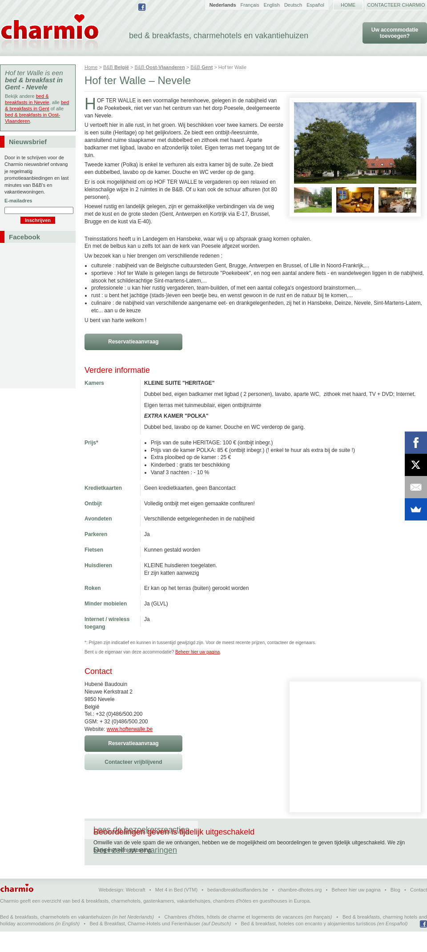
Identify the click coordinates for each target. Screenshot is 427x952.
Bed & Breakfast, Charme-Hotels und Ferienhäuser (144, 944)
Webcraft (135, 910)
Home (348, 5)
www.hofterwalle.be (130, 729)
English (272, 5)
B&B (116, 67)
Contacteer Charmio (396, 5)
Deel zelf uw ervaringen (248, 829)
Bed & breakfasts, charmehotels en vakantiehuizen (55, 937)
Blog (395, 910)
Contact (418, 910)
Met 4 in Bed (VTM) (176, 910)
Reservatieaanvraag (133, 342)
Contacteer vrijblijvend (133, 762)
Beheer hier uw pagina (197, 651)
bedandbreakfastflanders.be (237, 910)
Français (250, 5)
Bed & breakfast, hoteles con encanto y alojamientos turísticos (308, 944)
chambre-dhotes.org (300, 910)
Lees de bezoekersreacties (141, 829)
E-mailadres (18, 200)
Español (315, 5)
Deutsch (293, 5)
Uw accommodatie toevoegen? (394, 33)
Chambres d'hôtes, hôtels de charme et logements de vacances (234, 937)
